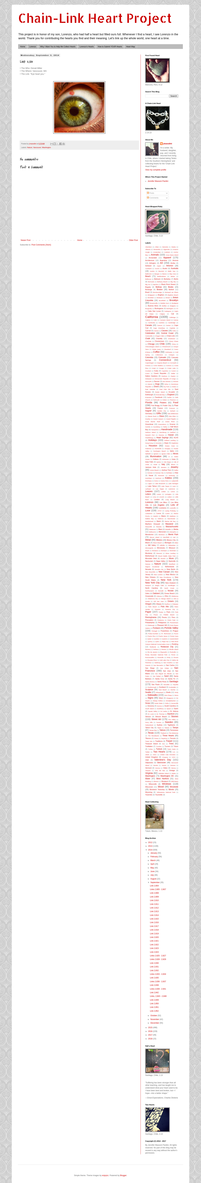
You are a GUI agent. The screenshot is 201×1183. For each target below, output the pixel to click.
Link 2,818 (154, 930)
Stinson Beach (161, 717)
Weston (156, 781)
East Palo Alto (164, 389)
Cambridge (171, 323)
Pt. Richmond (166, 634)
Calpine (147, 320)
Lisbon (169, 497)
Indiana (155, 459)
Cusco (147, 373)
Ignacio (156, 454)
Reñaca (156, 649)
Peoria (164, 617)
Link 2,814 (154, 915)
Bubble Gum (164, 303)
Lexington (168, 494)
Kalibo (176, 470)
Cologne (171, 355)
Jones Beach (154, 470)
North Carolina (151, 588)
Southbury (160, 708)
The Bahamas (173, 733)
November (155, 1019)
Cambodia (151, 323)
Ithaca (173, 464)
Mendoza (161, 534)
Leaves (148, 491)
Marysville (148, 527)
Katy (176, 473)
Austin (165, 268)
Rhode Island (173, 649)
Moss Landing (170, 553)
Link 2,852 (154, 1011)
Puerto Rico (152, 636)
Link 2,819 (154, 934)
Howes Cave (170, 446)
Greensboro (162, 424)
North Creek (169, 588)
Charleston (171, 338)
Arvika (173, 263)
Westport (164, 781)
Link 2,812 (154, 908)
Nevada (148, 569)
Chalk (147, 338)
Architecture (149, 260)
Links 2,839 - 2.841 (158, 989)
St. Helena (174, 711)
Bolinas (159, 287)
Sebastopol (159, 692)
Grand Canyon (158, 419)
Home (22, 47)
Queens (164, 639)
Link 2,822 (154, 945)
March (153, 860)
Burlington (169, 308)
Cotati (154, 368)
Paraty (161, 612)
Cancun (159, 325)
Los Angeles (158, 505)
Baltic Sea (171, 271)
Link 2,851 (154, 1007)
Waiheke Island (163, 773)
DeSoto (175, 381)
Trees (171, 744)
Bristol (168, 298)
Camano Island (165, 320)
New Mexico (170, 574)
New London (158, 574)
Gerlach (172, 411)
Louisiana (162, 508)
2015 (150, 1027)
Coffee (156, 352)
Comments (152, 198)
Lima (154, 497)
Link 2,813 (154, 911)
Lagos (150, 483)
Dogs (157, 384)
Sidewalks (152, 695)
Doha (166, 384)
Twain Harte (171, 749)
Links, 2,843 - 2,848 (158, 996)
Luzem (167, 513)
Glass (161, 416)
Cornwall (173, 363)
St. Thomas (160, 714)
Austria (152, 271)
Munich (163, 558)
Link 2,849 (154, 1000)
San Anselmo (168, 662)
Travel (169, 741)
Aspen (159, 266)
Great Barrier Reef (152, 421)
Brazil (147, 292)
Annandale (153, 258)
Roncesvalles (149, 657)
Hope (166, 443)
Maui (160, 529)
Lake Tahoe (152, 486)
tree (163, 744)
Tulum (176, 746)
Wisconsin (149, 787)
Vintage (172, 770)
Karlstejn (169, 473)
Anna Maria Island (172, 255)
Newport (148, 585)
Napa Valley (160, 561)
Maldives (173, 516)
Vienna (173, 768)
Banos (164, 274)
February (154, 857)
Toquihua (164, 738)
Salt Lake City (164, 660)
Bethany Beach (162, 282)
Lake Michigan (173, 483)
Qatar (149, 639)
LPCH (160, 511)
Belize (173, 276)
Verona (157, 768)
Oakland (156, 593)
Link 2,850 (154, 1003)
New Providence (165, 577)
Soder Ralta (158, 703)
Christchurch (166, 346)
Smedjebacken (171, 701)
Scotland (162, 687)
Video (165, 768)
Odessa (159, 596)
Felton (165, 400)
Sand (166, 676)
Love (147, 510)
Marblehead (149, 521)
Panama (157, 609)
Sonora (159, 706)
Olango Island (166, 599)
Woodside (174, 787)
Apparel (167, 257)
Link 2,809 (154, 897)
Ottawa (158, 604)
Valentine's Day (162, 759)
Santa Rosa (161, 682)
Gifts (158, 413)
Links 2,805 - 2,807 (158, 889)
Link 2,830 (154, 963)
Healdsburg (149, 438)
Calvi (155, 320)
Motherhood (149, 556)
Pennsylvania (150, 617)
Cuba (156, 371)
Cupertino (165, 371)
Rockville (173, 652)
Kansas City (159, 473)
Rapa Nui (165, 641)
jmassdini (167, 144)
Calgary (162, 314)
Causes (164, 331)
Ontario (171, 601)
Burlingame (159, 308)
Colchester (168, 352)
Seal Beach (163, 690)
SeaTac (172, 690)
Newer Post (25, 240)
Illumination (155, 456)
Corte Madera (158, 365)
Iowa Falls (149, 462)
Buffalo (164, 306)
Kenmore (161, 475)
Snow (147, 703)
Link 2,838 (154, 985)
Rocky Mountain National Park (156, 655)
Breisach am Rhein (171, 292)
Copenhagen (149, 363)
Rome (173, 655)
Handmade (166, 429)
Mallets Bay (149, 519)
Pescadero (149, 620)
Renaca (147, 649)
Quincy (150, 641)
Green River (170, 421)
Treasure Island (151, 744)
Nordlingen (171, 585)
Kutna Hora (164, 481)
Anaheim (167, 252)
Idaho (172, 451)
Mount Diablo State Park (167, 556)
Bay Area (173, 274)
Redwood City (167, 647)
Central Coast (167, 333)
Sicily (176, 692)
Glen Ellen (172, 416)
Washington (46, 147)
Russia (176, 657)
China (174, 344)
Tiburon (148, 738)
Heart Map (130, 47)
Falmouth (156, 400)
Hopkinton (174, 443)
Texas (151, 733)
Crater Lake (171, 368)
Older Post (133, 240)
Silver (161, 698)
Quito (157, 641)
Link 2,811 (154, 904)
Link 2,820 (154, 937)
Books (170, 287)
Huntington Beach (159, 451)
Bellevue (148, 279)
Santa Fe (171, 679)
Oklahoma (174, 596)
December (155, 1023)
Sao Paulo (156, 684)
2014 (150, 850)
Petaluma (160, 620)
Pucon (176, 634)
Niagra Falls (159, 585)
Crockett (148, 371)
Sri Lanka (163, 711)
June (152, 871)
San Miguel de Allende (163, 674)
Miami (147, 543)
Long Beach (170, 499)
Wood (161, 786)
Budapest (175, 303)
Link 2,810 (154, 900)
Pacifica (167, 604)
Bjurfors (155, 284)
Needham (172, 564)
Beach (148, 276)
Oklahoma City (153, 599)
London (157, 499)
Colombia (149, 357)
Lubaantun (148, 513)
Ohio (166, 596)
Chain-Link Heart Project (95, 18)
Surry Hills (149, 722)
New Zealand (170, 583)
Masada (158, 527)
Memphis (173, 532)
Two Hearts (159, 751)
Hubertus (148, 448)
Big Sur (147, 284)
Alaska (173, 247)
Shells (168, 692)
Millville (162, 545)
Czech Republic (160, 373)
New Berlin (171, 569)
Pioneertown (174, 622)
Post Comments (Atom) (41, 245)
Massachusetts (172, 526)
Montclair (173, 550)
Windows (166, 784)
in (169, 456)
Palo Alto (165, 607)
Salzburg (157, 662)
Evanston (148, 397)
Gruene (172, 424)
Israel (155, 464)
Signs (150, 698)
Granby (147, 419)
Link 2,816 (154, 922)
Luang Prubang (170, 511)
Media (176, 529)
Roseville (161, 657)
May (152, 868)
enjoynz (105, 1175)
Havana (161, 435)
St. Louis (151, 714)
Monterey (148, 553)
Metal (148, 540)
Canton (168, 325)
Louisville (173, 508)
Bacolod (161, 271)
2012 (150, 842)
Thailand (163, 733)
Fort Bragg (155, 405)
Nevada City (159, 569)
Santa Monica (150, 682)
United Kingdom (151, 757)
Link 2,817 (154, 926)
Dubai (174, 387)
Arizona (175, 260)
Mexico (159, 540)
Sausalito (166, 684)
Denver (157, 381)
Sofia (166, 703)
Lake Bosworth (160, 483)
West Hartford (162, 779)
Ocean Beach (169, 593)
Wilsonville (153, 784)
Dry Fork (166, 387)
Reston (164, 649)
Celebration (150, 333)
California (151, 317)
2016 (150, 1031)
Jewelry (174, 467)
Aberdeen (148, 247)
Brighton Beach (173, 295)
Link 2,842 (154, 992)
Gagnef (148, 411)
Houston (153, 445)
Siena (176, 695)
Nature (29, 147)
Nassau (147, 564)
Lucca (158, 513)
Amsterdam (157, 252)
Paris (168, 612)
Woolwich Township (157, 789)
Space (169, 708)
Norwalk (161, 591)
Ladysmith (174, 481)
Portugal (154, 631)
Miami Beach (157, 543)
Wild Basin (174, 781)
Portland (156, 628)
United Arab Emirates (167, 754)
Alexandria (156, 249)
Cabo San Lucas (154, 311)
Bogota (148, 287)
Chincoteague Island (152, 346)
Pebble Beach (169, 615)
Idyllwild (148, 454)
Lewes (159, 494)
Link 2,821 (154, 941)
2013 (150, 846)
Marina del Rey (170, 521)
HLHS (176, 438)
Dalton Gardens (151, 376)
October (154, 1015)
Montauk (164, 550)
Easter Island (160, 392)
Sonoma (150, 706)
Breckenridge (157, 292)
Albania (147, 249)
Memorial (162, 532)
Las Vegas (160, 489)
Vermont (148, 768)
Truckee (158, 746)
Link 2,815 (154, 919)
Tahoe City (149, 728)
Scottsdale (172, 687)
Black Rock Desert (168, 284)
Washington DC (167, 776)
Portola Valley (171, 628)
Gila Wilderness (173, 413)
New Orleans (150, 577)
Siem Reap (168, 695)
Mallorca (160, 519)
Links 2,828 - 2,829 (158, 959)
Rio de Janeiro (153, 652)
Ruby (168, 657)
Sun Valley (172, 719)
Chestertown (159, 341)
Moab (147, 550)
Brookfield (162, 300)
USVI (173, 757)
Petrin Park (172, 620)
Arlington (152, 263)
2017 (150, 1035)
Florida (148, 402)
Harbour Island (150, 432)
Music (171, 558)
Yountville (158, 795)
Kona (156, 481)
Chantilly (159, 338)
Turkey (150, 749)
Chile (162, 344)
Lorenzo (32, 47)
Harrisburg (162, 432)
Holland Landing (170, 440)
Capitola (172, 328)
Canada (148, 325)
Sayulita (175, 684)
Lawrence (171, 489)
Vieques (148, 770)
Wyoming (148, 792)
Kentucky (172, 475)
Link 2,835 (154, 978)
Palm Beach (152, 607)
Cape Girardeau (159, 328)
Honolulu (159, 443)
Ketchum (158, 478)
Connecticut (165, 360)
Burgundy (148, 308)
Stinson (148, 717)
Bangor (157, 274)
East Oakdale (150, 389)
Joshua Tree (166, 470)
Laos (174, 486)
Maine (163, 516)
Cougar (161, 368)
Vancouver (37, 147)
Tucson (167, 746)
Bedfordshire (161, 276)
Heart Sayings (162, 437)
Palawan (175, 604)
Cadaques (167, 311)
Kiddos (168, 478)
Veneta (155, 765)
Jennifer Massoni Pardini (158, 181)
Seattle (148, 692)
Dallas (173, 373)
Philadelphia (150, 622)
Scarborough (152, 687)
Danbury (164, 376)
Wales (174, 773)
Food (175, 402)
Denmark (148, 381)
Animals (155, 254)
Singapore (169, 698)
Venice (164, 765)
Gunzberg (156, 427)
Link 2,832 (154, 970)
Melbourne (152, 532)
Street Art (156, 719)
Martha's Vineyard (152, 524)
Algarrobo (166, 249)
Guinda (147, 427)
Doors (156, 386)
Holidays (152, 440)
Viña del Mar (160, 770)
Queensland (174, 639)
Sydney (160, 725)
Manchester (171, 519)
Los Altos (163, 502)
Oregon (148, 604)
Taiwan (167, 728)
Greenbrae (149, 424)
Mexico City (171, 540)
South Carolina (170, 706)
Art (161, 263)
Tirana (156, 738)
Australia (174, 268)
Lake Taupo (165, 486)
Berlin (176, 279)
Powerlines (165, 631)
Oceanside (149, 596)
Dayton (173, 376)
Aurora (157, 268)
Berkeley (167, 279)
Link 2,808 (154, 893)
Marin (159, 521)
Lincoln (161, 497)
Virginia (149, 773)
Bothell (171, 289)
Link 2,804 (154, 886)
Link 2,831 (154, 967)
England (170, 394)
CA (177, 308)
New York (166, 580)
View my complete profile (155, 170)
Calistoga (172, 317)
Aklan (157, 247)
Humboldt (158, 448)
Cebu (174, 331)
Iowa (173, 459)
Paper (148, 612)
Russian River (152, 660)
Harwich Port (150, 435)
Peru (173, 617)
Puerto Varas (162, 636)
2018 (150, 1039)
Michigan (168, 543)
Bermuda (151, 282)
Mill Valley (152, 545)
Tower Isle (148, 741)
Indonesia (165, 459)
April (152, 864)
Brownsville (154, 303)
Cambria (161, 323)
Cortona (168, 365)
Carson (156, 331)
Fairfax (169, 397)
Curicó (173, 371)
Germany (148, 413)
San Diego (150, 668)
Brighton (161, 295)
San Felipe (164, 668)
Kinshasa (148, 481)
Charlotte (148, 341)
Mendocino (149, 534)
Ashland (148, 266)
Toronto (173, 738)
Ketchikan (148, 478)
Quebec (156, 639)
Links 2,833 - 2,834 (158, 974)
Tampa (175, 727)
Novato (171, 591)
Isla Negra (167, 462)
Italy (163, 464)
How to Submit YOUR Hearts (110, 47)
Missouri (172, 548)
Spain (176, 708)
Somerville (174, 703)
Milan (176, 543)
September (155, 882)
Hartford (173, 432)
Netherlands (169, 567)
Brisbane (160, 298)
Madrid (155, 516)
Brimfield (151, 298)
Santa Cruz (159, 679)
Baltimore (148, 274)
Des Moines (167, 381)
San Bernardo (158, 665)
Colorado (162, 357)
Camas (176, 320)
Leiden (163, 491)
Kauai (151, 475)
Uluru (154, 754)
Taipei (159, 728)
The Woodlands (153, 736)
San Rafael (157, 676)
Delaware (148, 379)
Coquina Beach (162, 363)
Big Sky (173, 282)
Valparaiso (149, 763)
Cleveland (167, 349)
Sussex (158, 722)
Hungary (167, 448)
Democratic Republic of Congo (165, 379)
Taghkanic (171, 725)
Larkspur (148, 489)
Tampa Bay (153, 730)
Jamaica (163, 467)
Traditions (159, 741)
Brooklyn (173, 300)
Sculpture (149, 690)
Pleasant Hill (162, 625)
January (154, 853)
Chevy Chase (173, 341)
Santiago (173, 681)
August (153, 879)
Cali (172, 314)
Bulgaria (173, 306)
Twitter (147, 752)
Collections (159, 355)
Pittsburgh (151, 625)
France (160, 408)
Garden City (161, 411)
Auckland (148, 268)
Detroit (150, 384)
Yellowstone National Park (166, 792)
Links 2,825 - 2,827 (158, 956)
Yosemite (148, 795)
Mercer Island (154, 537)
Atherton (169, 266)
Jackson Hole (150, 467)
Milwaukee (171, 545)
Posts (150, 193)
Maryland (169, 524)
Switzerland (149, 725)
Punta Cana (174, 636)
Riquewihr (163, 652)
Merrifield (166, 537)
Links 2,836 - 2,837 (158, 981)
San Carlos (170, 665)
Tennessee (174, 730)
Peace (156, 615)
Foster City (167, 405)
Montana (155, 550)
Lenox (173, 491)
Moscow (159, 553)
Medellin (168, 529)
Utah (147, 760)
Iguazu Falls (166, 454)
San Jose (167, 671)
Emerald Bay (160, 395)
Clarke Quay (156, 349)
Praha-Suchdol (153, 634)
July (152, 875)
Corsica (147, 365)
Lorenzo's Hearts (86, 47)
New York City (152, 582)
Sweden (169, 722)
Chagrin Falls (159, 336)
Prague (175, 631)
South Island (149, 708)
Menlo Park (173, 534)
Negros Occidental (152, 567)
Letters (148, 494)
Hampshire (154, 430)
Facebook (158, 397)
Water (147, 779)
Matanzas (152, 529)
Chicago (151, 344)
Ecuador (172, 392)
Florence (173, 400)
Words (171, 789)
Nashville (172, 561)
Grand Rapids (171, 419)
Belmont (157, 279)
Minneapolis (149, 548)
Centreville (148, 336)
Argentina (163, 260)
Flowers (163, 403)
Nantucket (149, 561)
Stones (174, 716)
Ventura (172, 765)
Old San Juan (159, 601)
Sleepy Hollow (158, 701)
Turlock (159, 749)
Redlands (153, 647)
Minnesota (161, 548)
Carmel (148, 331)
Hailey (165, 427)
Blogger (123, 1175)
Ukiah (147, 754)
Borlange (148, 289)
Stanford (170, 714)
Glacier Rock (152, 416)
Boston (160, 289)
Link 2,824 (154, 952)
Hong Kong (149, 443)
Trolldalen (149, 746)
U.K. (174, 752)
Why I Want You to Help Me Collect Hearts (57, 47)
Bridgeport (151, 295)
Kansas (150, 473)
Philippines (162, 622)
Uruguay (165, 757)
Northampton (149, 591)
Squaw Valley (152, 711)
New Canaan (164, 572)
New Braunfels (150, 572)
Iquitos (158, 462)
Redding (175, 644)
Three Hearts (168, 736)
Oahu (147, 593)
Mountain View (151, 558)
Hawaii (171, 435)
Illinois (175, 454)
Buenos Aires (153, 306)
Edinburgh (149, 395)
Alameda (165, 247)
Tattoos (163, 730)
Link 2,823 (154, 948)
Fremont (172, 408)
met (174, 537)
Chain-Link (171, 336)
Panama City (170, 609)
